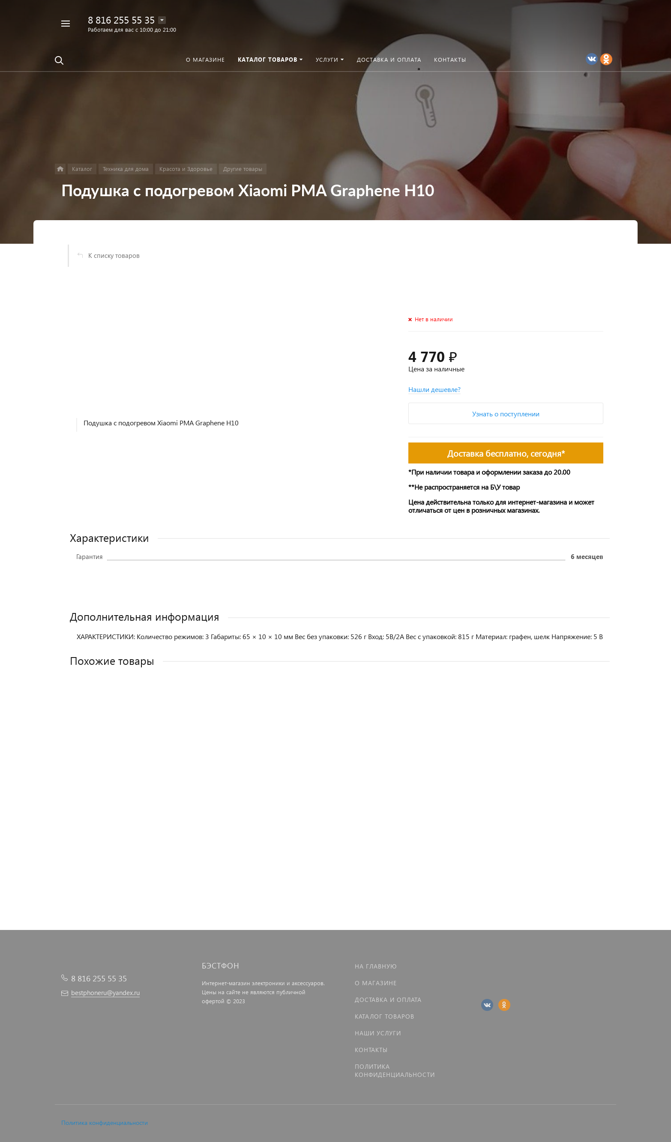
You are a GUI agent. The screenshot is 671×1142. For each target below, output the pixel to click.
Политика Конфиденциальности (395, 1070)
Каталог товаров (384, 1016)
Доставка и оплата (388, 1000)
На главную (376, 966)
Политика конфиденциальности (104, 1122)
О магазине (376, 983)
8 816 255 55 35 (121, 19)
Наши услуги (378, 1033)
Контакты (371, 1050)
